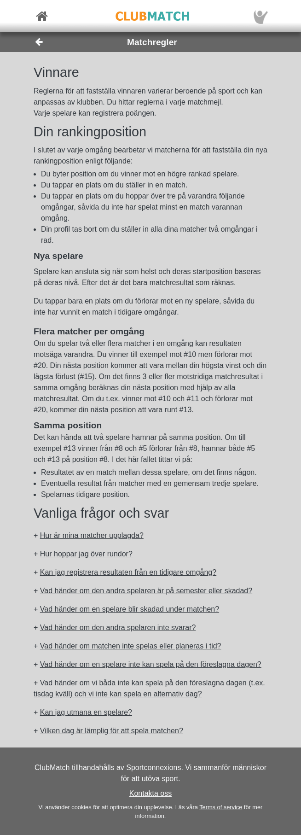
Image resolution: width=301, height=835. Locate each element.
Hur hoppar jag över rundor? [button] (86, 554)
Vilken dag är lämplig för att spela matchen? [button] (111, 731)
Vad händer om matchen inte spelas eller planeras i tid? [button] (130, 646)
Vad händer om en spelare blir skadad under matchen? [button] (129, 609)
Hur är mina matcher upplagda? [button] (92, 535)
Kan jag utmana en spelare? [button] (86, 712)
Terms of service (220, 807)
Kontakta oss (150, 793)
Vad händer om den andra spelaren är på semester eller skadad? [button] (146, 591)
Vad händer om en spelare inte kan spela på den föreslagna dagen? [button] (150, 664)
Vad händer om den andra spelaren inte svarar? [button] (118, 627)
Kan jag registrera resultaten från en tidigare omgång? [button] (128, 572)
